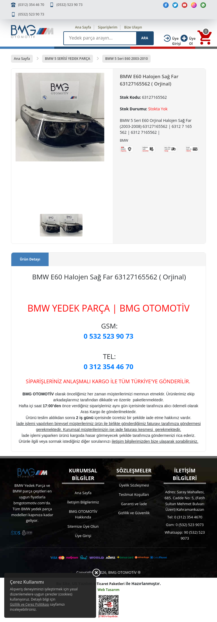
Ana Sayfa (83, 27)
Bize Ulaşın (133, 27)
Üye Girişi (83, 535)
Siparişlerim (107, 27)
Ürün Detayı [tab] (30, 259)
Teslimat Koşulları (134, 494)
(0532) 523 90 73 (70, 4)
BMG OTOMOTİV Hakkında (83, 514)
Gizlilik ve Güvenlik (134, 512)
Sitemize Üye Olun (83, 526)
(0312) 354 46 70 (31, 4)
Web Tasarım (108, 589)
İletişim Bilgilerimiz (83, 502)
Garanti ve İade (134, 503)
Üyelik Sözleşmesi (134, 485)
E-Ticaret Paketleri (109, 583)
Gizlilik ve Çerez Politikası (29, 604)
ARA (144, 38)
